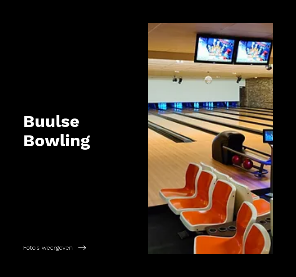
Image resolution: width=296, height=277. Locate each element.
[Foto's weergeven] (82, 248)
